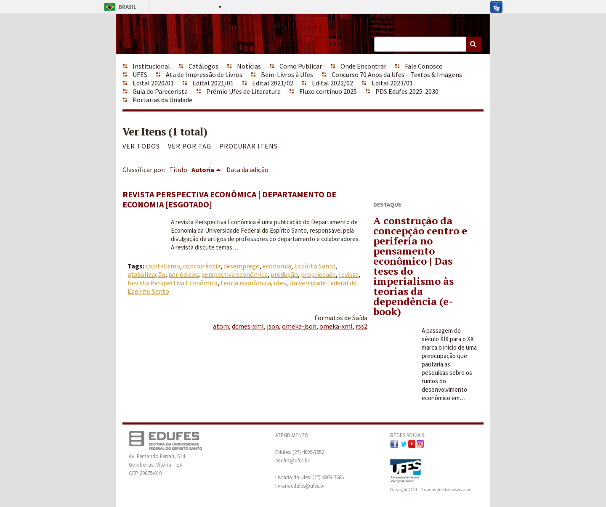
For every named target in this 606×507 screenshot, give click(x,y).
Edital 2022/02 (332, 83)
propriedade (318, 274)
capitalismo (163, 266)
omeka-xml (336, 326)
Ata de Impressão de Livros (204, 74)
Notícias (249, 66)
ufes (280, 283)
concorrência (202, 266)
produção (284, 274)
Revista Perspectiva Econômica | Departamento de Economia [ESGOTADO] (229, 199)
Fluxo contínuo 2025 (328, 91)
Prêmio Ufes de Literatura (243, 91)
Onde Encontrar (363, 66)
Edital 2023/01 (392, 83)
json (273, 326)
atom (221, 326)
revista (349, 274)
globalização (146, 274)
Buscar (473, 44)
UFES (140, 74)
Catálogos (203, 66)
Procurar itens (248, 146)
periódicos (183, 274)
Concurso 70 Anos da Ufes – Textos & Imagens (397, 74)
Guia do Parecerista (160, 91)
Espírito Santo (315, 266)
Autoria (202, 169)
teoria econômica (246, 283)
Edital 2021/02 (272, 83)
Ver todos (141, 146)
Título (178, 169)
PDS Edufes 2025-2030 (407, 91)
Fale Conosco (424, 66)
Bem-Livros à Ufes (287, 74)
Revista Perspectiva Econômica (173, 283)
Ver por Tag (189, 146)
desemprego (241, 266)
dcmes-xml (248, 326)
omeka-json (299, 326)
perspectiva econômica (234, 274)
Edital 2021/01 (213, 83)
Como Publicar (300, 66)
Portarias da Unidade (162, 100)
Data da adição (247, 169)
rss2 (361, 326)
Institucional (151, 66)
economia (277, 266)
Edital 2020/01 (153, 83)
